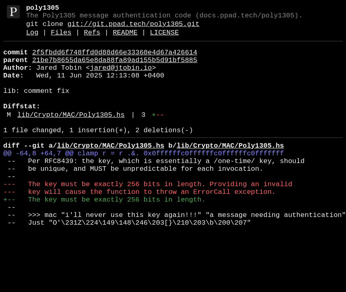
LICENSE (164, 38)
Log (32, 38)
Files (61, 38)
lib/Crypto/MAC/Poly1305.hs (71, 135)
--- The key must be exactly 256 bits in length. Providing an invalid (147, 216)
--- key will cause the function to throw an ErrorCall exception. (139, 225)
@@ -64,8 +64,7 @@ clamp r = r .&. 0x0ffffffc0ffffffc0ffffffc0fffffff (143, 178)
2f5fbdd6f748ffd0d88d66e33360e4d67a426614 (114, 59)
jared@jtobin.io (121, 78)
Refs (92, 38)
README (125, 38)
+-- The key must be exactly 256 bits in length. (104, 234)
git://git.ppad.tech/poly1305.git (133, 28)
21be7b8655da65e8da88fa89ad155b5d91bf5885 (114, 69)
